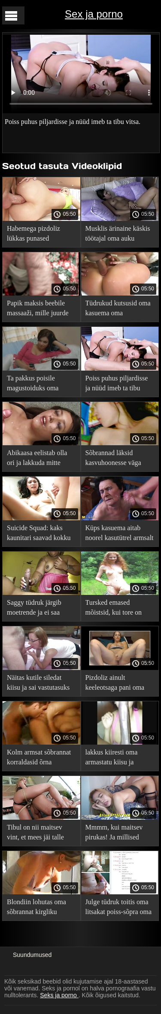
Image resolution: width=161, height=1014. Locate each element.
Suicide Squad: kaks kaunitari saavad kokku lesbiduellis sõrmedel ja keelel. (39, 534)
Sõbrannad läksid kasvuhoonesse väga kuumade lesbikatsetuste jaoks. (118, 459)
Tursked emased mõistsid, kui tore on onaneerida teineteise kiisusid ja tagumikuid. (116, 609)
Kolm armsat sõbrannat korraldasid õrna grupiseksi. (39, 758)
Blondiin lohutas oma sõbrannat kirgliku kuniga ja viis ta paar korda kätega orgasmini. (40, 908)
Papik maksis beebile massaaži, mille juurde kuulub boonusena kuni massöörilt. (39, 309)
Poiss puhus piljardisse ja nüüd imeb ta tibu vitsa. (116, 384)
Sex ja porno (94, 14)
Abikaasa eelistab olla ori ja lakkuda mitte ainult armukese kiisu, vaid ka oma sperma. (37, 459)
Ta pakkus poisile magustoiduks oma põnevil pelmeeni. (32, 384)
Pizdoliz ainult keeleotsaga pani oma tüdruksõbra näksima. (115, 684)
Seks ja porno (59, 995)
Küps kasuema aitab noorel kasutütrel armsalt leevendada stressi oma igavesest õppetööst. (119, 534)
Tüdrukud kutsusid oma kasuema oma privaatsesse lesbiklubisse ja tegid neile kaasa (118, 309)
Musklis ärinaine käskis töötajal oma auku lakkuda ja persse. (117, 235)
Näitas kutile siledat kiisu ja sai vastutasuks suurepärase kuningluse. (40, 684)
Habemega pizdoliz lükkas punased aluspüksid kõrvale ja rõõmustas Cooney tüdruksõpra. (36, 235)
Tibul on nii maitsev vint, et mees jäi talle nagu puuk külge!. (35, 834)
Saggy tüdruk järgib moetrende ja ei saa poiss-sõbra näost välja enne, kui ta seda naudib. (41, 609)
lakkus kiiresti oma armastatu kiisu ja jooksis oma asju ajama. (118, 758)
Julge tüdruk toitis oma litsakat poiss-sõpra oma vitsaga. (118, 908)
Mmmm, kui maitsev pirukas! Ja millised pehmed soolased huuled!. (114, 834)
